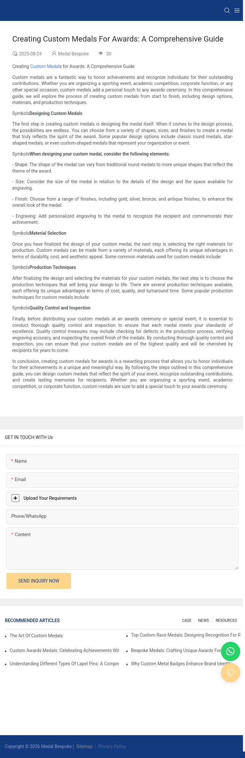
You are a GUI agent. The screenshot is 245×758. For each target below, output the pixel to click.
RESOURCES (226, 620)
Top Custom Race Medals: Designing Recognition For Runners (185, 635)
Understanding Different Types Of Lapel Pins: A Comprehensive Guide (64, 663)
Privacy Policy (112, 746)
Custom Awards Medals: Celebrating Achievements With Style (64, 650)
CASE (187, 620)
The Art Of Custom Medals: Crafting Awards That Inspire (36, 635)
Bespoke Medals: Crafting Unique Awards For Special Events (185, 650)
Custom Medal (44, 66)
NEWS (203, 620)
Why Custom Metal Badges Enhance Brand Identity (181, 663)
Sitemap (84, 746)
